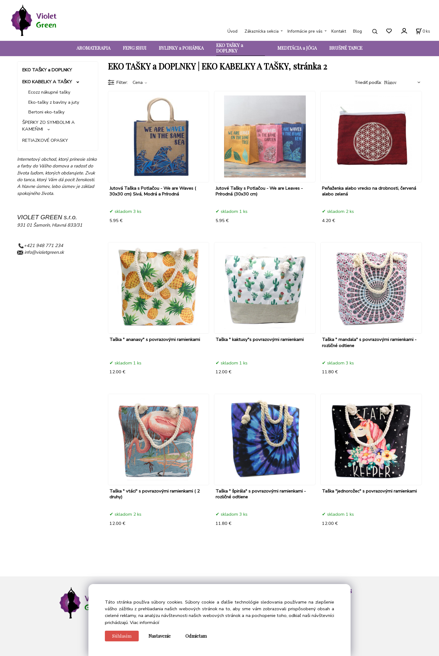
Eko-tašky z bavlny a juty (53, 102)
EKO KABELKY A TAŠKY (47, 82)
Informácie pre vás (305, 31)
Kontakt (338, 31)
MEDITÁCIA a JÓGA (297, 48)
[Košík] (423, 31)
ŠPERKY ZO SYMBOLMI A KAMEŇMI (48, 125)
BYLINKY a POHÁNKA (181, 48)
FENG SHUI (134, 48)
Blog (357, 31)
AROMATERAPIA (93, 48)
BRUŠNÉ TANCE (345, 48)
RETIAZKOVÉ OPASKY (45, 140)
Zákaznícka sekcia (261, 31)
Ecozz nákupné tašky (49, 92)
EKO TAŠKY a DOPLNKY (229, 48)
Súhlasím (121, 636)
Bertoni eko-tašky (46, 112)
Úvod (232, 31)
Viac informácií (144, 622)
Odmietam (196, 636)
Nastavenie (159, 636)
